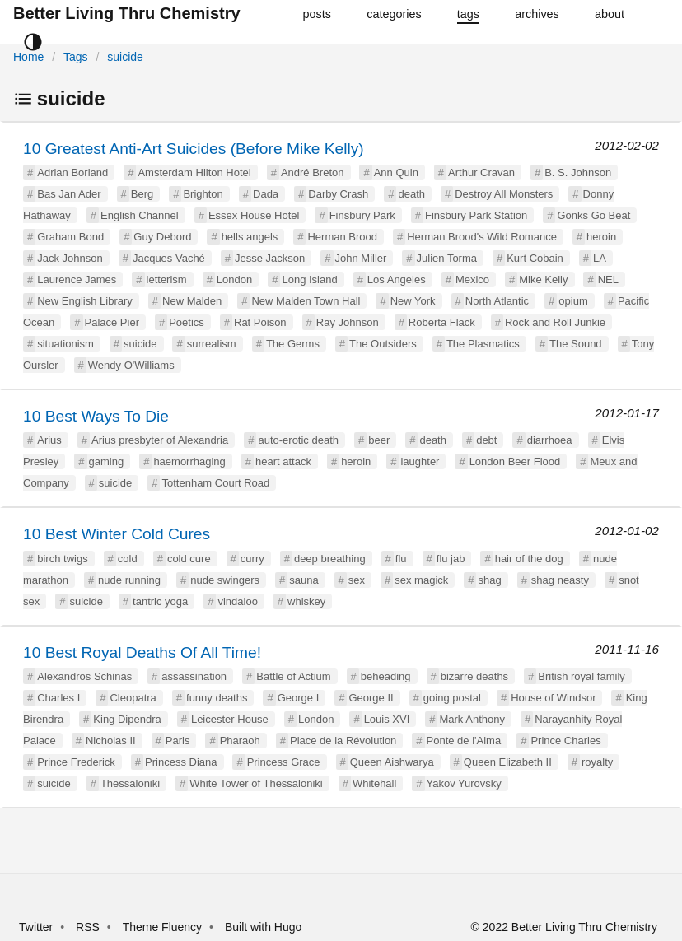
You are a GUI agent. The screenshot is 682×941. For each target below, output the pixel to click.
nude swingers (224, 580)
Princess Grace (283, 762)
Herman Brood (342, 237)
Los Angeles (396, 279)
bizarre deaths (474, 676)
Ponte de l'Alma (464, 740)
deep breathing (330, 558)
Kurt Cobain (535, 258)
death (411, 194)
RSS (88, 927)
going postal (452, 698)
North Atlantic (497, 301)
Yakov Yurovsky (464, 783)
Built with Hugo (263, 927)
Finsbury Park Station (476, 215)
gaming (106, 461)
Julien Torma (447, 258)
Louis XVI (387, 719)
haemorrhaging (189, 461)
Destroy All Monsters (504, 194)
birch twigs (62, 558)
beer (379, 440)
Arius (49, 440)
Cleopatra (133, 698)
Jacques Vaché (169, 258)
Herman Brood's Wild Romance (482, 237)
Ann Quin (396, 172)
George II (370, 698)
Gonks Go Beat (593, 215)
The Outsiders (383, 344)
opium (572, 301)
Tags (75, 56)
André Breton (312, 172)
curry (252, 558)
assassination (194, 676)
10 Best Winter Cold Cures (116, 534)
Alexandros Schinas (84, 676)
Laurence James (76, 279)
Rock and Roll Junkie (555, 322)
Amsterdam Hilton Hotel (194, 172)
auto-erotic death (298, 440)
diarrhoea (549, 440)
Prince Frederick (76, 762)
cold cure (189, 558)
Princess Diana (181, 762)
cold (128, 558)
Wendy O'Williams (131, 365)
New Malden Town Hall (305, 301)
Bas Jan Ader (68, 194)
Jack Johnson (70, 258)
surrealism (211, 344)
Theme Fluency (164, 927)
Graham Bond (70, 237)
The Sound (575, 344)
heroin (601, 237)
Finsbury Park (362, 215)
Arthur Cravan (481, 172)
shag (489, 580)
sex (356, 580)
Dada (265, 194)
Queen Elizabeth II (508, 762)
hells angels (250, 237)
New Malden (192, 301)
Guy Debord (162, 237)
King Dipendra (127, 719)
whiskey (306, 601)
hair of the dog (529, 558)
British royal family (581, 676)
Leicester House (230, 719)
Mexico (472, 279)
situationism (65, 344)
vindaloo (237, 601)
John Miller (361, 258)
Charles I (58, 698)
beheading (386, 676)
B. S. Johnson (577, 172)
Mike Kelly (543, 279)
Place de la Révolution (343, 740)
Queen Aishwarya (392, 762)
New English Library (85, 301)
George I (299, 698)
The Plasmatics (483, 344)
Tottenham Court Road (215, 483)
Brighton (202, 194)
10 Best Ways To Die (96, 416)
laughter (419, 461)
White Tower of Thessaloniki (255, 783)
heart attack (283, 461)
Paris (178, 740)
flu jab (451, 558)
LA (599, 258)
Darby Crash (338, 194)
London (234, 279)
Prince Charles (565, 740)
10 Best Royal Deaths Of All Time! (142, 652)
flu (401, 558)
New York (413, 301)
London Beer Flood (515, 461)
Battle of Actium (293, 676)
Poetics (186, 322)
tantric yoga (160, 601)
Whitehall (374, 783)
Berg (142, 194)
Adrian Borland (72, 172)
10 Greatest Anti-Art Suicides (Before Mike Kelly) (193, 148)
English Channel (139, 215)
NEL (608, 279)
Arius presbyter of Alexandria (159, 440)
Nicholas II (111, 740)
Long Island (309, 279)
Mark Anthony (472, 719)
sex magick (421, 580)
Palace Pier (112, 322)
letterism (167, 279)
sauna (303, 580)
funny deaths (216, 698)
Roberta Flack (442, 322)
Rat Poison (260, 322)
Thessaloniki (130, 783)
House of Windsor (553, 698)
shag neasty (560, 580)
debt (486, 440)
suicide (125, 56)
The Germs (293, 344)
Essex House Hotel (254, 215)
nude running (129, 580)
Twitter (36, 927)
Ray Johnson (347, 322)
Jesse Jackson (270, 258)
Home (28, 56)
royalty (597, 762)
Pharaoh (240, 740)
